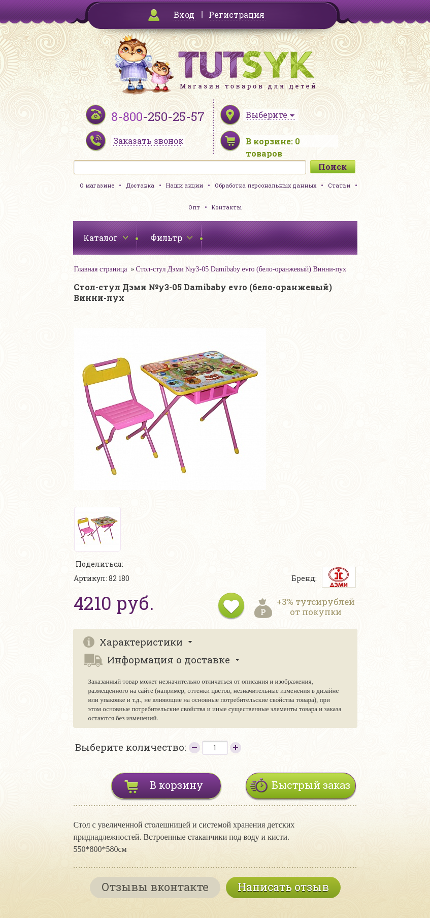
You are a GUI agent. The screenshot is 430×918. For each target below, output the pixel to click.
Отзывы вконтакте (155, 886)
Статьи (339, 185)
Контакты (227, 207)
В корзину (176, 784)
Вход (184, 14)
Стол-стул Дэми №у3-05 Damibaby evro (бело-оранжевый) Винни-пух (241, 269)
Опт (194, 207)
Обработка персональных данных (265, 185)
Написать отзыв (283, 886)
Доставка (140, 185)
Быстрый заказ (311, 784)
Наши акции (184, 185)
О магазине (97, 185)
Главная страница (100, 269)
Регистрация (236, 14)
